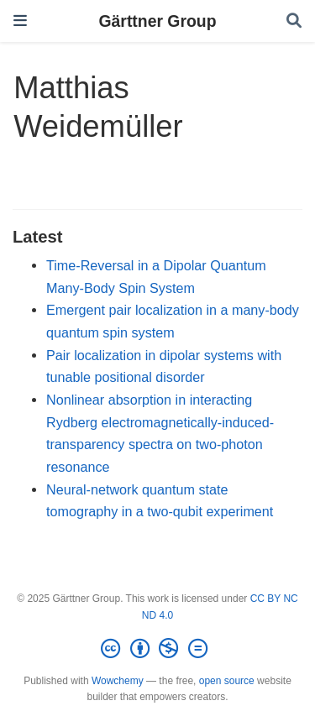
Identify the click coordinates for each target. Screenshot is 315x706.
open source (227, 681)
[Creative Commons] (157, 649)
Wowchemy (118, 681)
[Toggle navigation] (20, 20)
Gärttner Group (157, 21)
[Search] (294, 21)
